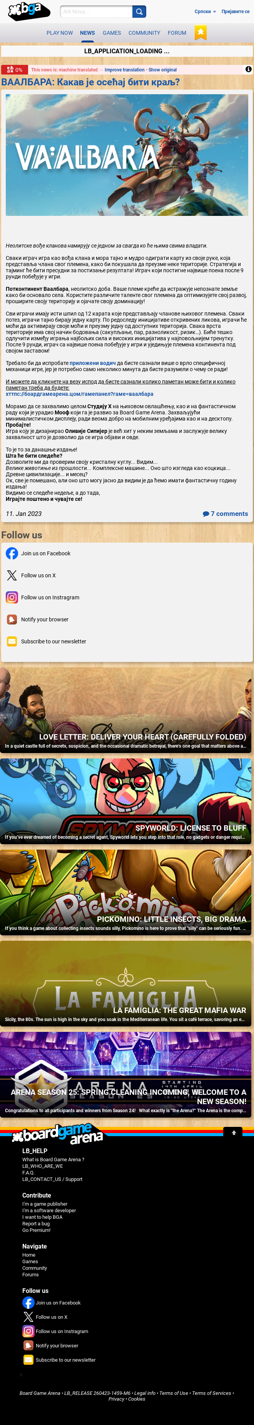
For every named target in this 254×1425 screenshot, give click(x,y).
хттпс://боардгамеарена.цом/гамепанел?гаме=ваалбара (80, 394)
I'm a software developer (49, 1210)
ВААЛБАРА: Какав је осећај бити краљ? (90, 82)
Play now (60, 33)
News (87, 36)
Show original (163, 70)
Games (112, 33)
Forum (177, 33)
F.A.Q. (28, 1173)
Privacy (116, 1399)
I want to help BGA (42, 1217)
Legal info (144, 1393)
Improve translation (125, 70)
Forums (30, 1274)
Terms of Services (211, 1393)
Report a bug (36, 1224)
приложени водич (93, 363)
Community (144, 33)
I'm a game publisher (44, 1204)
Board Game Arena (40, 1393)
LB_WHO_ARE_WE (42, 1166)
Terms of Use (173, 1393)
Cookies (136, 1399)
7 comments (225, 513)
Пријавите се (235, 11)
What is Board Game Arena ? (53, 1159)
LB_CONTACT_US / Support (52, 1179)
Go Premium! (36, 1230)
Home (28, 1255)
